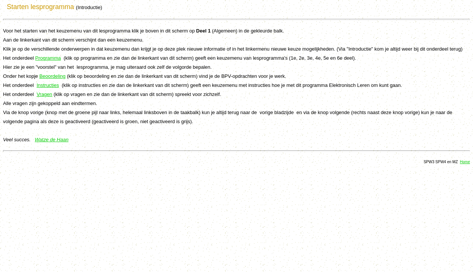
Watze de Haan (51, 139)
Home (465, 162)
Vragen (44, 94)
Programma (48, 58)
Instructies (48, 85)
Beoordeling (52, 76)
